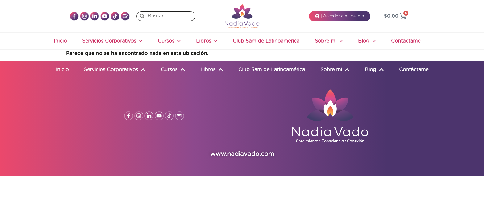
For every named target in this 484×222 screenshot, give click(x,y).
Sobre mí (329, 41)
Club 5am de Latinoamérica (266, 41)
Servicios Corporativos (112, 41)
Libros (206, 41)
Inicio (60, 41)
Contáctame (405, 41)
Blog (367, 41)
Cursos (169, 41)
